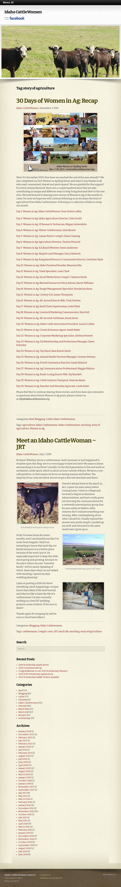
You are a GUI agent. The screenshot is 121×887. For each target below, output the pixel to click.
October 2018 (25, 780)
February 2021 (25, 753)
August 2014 (24, 848)
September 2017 (26, 790)
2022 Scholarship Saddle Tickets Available (38, 677)
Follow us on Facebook (51, 878)
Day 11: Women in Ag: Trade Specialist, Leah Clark (43, 271)
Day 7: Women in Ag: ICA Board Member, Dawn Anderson (47, 247)
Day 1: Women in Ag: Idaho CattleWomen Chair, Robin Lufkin (49, 211)
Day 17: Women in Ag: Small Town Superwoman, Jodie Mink (48, 306)
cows (50, 631)
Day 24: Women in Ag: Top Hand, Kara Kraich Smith (43, 351)
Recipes (22, 715)
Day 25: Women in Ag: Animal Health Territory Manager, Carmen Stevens (55, 356)
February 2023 (25, 737)
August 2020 (24, 756)
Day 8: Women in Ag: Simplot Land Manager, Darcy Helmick (48, 253)
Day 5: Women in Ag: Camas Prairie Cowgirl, (40, 236)
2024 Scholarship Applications (33, 665)
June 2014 (23, 854)
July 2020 (22, 759)
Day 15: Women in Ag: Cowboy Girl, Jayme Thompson (44, 294)
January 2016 (24, 805)
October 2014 (25, 842)
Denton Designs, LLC (109, 874)
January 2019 (24, 777)
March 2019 (24, 774)
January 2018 (24, 784)
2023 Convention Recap (30, 668)
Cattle (49, 419)
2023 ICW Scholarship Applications (35, 674)
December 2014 (26, 836)
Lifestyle (22, 706)
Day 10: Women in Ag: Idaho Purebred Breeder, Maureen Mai (49, 265)
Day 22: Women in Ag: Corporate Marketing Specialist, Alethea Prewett (54, 335)
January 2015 (24, 833)
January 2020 (24, 768)
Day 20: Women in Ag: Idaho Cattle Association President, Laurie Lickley (55, 324)
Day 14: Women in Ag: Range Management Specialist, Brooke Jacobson (54, 288)
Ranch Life (23, 712)
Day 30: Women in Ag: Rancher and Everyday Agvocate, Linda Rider (52, 386)
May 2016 (23, 796)
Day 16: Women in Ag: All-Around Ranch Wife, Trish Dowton (48, 300)
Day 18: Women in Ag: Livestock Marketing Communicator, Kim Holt (52, 312)
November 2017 (26, 787)
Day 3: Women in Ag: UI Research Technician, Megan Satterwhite (51, 224)
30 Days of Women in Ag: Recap (57, 100)
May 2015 (22, 820)
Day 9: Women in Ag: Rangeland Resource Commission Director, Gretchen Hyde (59, 259)
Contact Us (45, 875)
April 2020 (23, 765)
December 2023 (26, 734)
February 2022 (25, 743)
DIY (56, 631)
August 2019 (24, 771)
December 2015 (26, 808)
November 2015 (26, 811)
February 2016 (25, 802)
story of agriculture (91, 631)
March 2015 (24, 827)
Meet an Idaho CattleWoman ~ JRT (56, 444)
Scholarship (24, 718)
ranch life (63, 631)
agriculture (28, 425)
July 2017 (22, 793)
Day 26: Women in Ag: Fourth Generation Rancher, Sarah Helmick (51, 362)
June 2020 (23, 762)
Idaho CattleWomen (23, 12)
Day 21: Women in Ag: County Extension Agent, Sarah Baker (48, 329)
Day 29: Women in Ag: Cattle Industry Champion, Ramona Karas (50, 380)
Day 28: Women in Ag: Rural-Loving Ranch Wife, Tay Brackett (49, 374)
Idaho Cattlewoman (47, 425)
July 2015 (22, 817)
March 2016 (24, 799)
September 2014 (26, 845)
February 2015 (25, 830)
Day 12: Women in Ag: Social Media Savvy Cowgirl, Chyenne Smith (51, 277)
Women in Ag (37, 428)
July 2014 (22, 851)
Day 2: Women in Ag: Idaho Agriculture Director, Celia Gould (49, 218)
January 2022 (24, 747)
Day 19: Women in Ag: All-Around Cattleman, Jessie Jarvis (47, 318)
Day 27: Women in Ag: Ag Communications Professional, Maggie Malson (55, 368)
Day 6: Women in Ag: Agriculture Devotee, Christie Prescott (48, 242)
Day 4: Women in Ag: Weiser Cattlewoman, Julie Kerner (46, 230)
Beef (31, 419)
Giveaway (23, 700)
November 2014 (26, 839)
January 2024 (24, 731)
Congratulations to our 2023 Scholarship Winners (43, 671)
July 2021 (22, 750)
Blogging (40, 419)
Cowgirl (42, 631)
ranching (86, 425)
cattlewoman (29, 631)
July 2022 (22, 740)
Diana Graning (72, 236)
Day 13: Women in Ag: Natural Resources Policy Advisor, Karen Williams (55, 283)
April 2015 (23, 824)
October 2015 (25, 814)
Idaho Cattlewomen (64, 419)
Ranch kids (23, 709)
